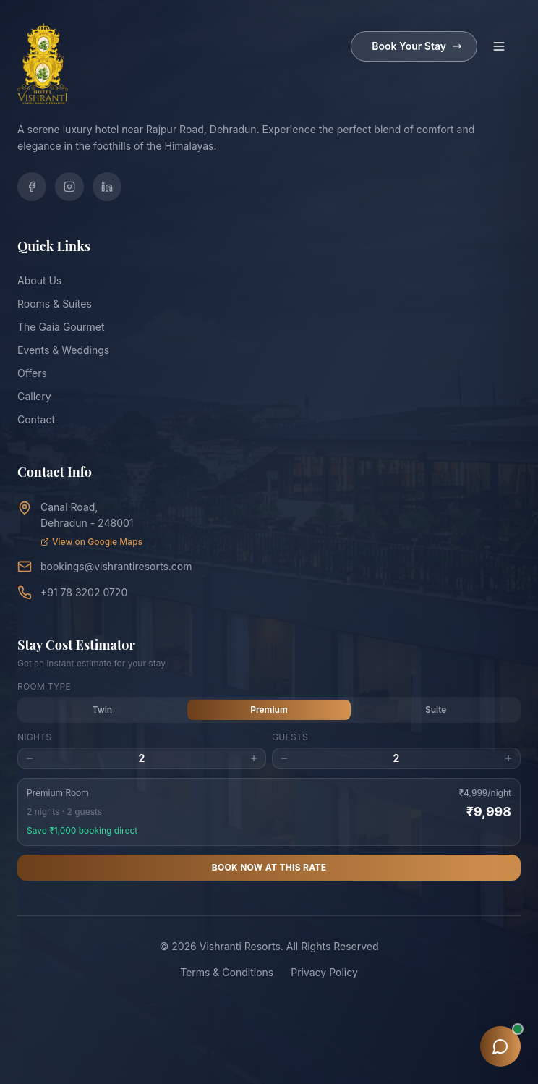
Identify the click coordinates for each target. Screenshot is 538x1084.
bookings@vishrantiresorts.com (116, 566)
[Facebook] (31, 186)
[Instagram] (69, 186)
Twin (102, 709)
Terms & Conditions (226, 972)
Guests (290, 737)
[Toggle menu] (499, 46)
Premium (268, 709)
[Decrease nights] (29, 758)
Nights (34, 737)
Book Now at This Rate (269, 867)
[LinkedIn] (107, 186)
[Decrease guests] (284, 758)
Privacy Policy (324, 972)
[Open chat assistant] (500, 1046)
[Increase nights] (253, 758)
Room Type (44, 686)
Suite (436, 709)
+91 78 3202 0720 (83, 592)
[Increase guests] (508, 758)
